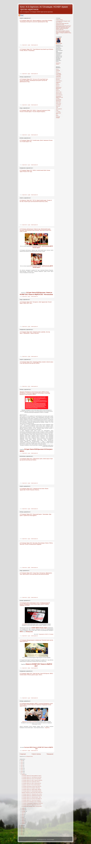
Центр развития (59, 108)
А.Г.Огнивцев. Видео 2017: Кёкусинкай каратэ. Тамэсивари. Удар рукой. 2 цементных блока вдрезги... (35, 515)
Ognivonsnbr (59, 43)
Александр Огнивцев (58, 117)
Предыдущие (50, 754)
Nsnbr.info (57, 84)
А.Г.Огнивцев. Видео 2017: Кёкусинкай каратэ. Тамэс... (32, 797)
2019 (22, 769)
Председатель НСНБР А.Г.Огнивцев (46, 634)
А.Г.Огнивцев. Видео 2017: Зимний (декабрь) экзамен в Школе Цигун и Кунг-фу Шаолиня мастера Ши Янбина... (36, 362)
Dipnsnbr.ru (58, 79)
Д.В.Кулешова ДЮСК (47, 246)
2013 (22, 830)
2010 (22, 834)
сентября (23, 811)
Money (57, 115)
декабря (23, 774)
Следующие (23, 754)
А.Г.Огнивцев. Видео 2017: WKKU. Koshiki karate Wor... (31, 783)
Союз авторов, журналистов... (58, 100)
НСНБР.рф (58, 70)
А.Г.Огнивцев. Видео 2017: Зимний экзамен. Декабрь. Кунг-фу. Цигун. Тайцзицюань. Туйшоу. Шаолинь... (35, 332)
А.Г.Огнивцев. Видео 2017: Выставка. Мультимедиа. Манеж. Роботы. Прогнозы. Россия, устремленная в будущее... (36, 543)
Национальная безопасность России (58, 88)
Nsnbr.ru (57, 69)
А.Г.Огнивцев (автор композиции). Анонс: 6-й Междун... (32, 801)
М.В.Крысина (29, 631)
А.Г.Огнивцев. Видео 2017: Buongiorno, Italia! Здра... (31, 787)
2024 (22, 762)
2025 (22, 760)
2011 (22, 833)
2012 (22, 831)
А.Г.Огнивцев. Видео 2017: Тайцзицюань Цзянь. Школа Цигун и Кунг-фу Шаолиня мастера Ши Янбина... (36, 459)
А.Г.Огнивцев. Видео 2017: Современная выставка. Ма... (32, 795)
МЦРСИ (37, 627)
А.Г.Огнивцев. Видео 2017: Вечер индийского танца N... (32, 775)
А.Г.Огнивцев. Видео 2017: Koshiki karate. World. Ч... (31, 781)
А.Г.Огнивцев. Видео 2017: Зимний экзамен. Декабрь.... (32, 789)
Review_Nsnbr (58, 103)
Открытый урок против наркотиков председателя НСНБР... (62, 24)
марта (23, 820)
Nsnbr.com (58, 90)
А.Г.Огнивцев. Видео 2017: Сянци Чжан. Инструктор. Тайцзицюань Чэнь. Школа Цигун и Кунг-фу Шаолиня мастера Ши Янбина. (36, 573)
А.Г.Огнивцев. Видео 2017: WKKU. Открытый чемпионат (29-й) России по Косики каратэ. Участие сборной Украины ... (35, 111)
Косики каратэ (36, 247)
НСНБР (39, 246)
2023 (22, 763)
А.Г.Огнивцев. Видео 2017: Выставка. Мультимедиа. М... (32, 798)
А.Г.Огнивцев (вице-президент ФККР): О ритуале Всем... (32, 806)
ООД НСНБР (58, 101)
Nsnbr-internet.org (59, 94)
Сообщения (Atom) (29, 756)
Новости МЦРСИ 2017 (36, 294)
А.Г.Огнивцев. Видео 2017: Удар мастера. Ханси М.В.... (32, 804)
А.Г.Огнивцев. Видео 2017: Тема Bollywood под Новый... (32, 777)
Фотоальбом (48, 294)
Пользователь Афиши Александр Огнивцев (59, 97)
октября (23, 809)
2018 (22, 771)
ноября (23, 808)
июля (23, 814)
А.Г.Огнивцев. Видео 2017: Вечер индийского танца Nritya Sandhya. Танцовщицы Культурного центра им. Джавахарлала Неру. (36, 21)
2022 (22, 765)
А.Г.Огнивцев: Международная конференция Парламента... (32, 803)
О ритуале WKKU (28, 747)
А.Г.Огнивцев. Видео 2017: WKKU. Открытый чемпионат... (32, 780)
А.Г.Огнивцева (33, 246)
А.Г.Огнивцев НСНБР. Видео (58, 74)
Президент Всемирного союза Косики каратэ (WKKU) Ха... (32, 792)
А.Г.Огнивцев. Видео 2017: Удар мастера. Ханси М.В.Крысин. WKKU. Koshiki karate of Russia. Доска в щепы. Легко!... (36, 674)
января (23, 823)
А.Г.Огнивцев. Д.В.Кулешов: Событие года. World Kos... (32, 786)
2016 (22, 825)
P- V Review (58, 111)
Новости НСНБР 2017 (33, 664)
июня (23, 815)
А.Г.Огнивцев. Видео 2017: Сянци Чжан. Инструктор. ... (32, 800)
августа (23, 812)
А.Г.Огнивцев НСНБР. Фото (58, 76)
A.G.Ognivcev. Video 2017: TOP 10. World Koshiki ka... (31, 784)
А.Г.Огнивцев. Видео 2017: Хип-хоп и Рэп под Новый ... (32, 778)
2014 (22, 828)
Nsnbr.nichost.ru (59, 93)
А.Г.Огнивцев (58, 104)
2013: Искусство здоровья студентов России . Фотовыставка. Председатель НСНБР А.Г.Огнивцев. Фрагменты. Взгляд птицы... (63, 32)
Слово (57, 110)
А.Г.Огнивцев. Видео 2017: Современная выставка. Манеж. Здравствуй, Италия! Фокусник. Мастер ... (34, 489)
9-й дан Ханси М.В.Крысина (36, 292)
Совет (57, 107)
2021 (22, 766)
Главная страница (36, 754)
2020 (22, 768)
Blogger (52, 839)
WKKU (21, 631)
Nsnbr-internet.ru (59, 80)
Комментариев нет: (34, 73)
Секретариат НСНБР (58, 83)
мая (22, 817)
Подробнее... (47, 727)
